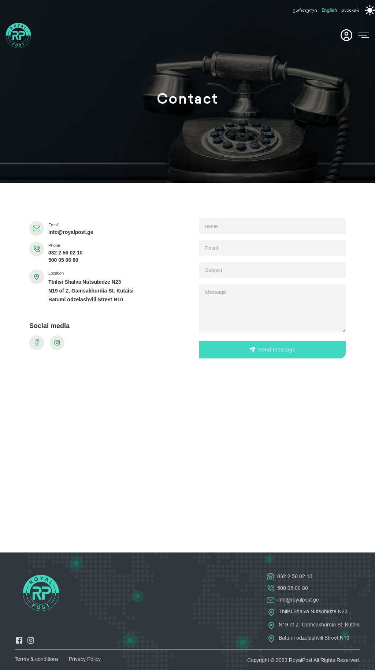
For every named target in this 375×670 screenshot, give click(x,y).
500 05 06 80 (63, 260)
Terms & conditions (37, 659)
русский (350, 10)
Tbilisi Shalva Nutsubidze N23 (84, 282)
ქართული (305, 10)
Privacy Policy (85, 659)
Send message (272, 350)
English (329, 10)
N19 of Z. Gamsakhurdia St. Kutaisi (91, 291)
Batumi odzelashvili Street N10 (85, 299)
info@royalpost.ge (70, 232)
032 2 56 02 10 (65, 253)
